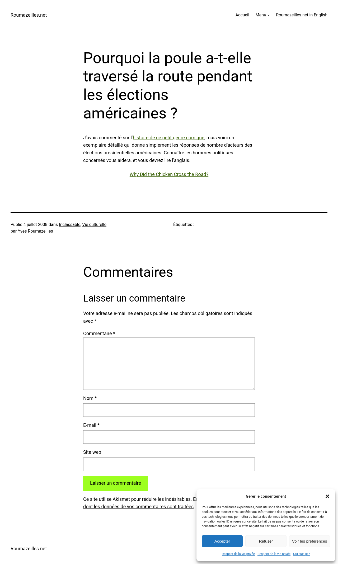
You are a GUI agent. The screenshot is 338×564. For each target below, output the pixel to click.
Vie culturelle (94, 224)
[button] (327, 496)
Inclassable (69, 224)
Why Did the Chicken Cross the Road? (169, 174)
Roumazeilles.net (29, 15)
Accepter (222, 541)
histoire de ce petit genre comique (168, 137)
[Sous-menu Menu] (268, 15)
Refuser (266, 541)
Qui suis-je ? (301, 554)
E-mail (91, 425)
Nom (90, 398)
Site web (92, 452)
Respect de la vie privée (238, 554)
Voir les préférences (309, 541)
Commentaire (99, 333)
